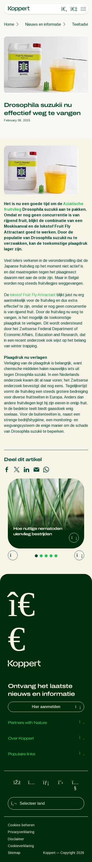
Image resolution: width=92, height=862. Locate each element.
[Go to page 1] (36, 555)
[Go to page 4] (51, 555)
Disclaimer (16, 839)
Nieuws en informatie (43, 24)
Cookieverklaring (21, 846)
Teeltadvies (82, 24)
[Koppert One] (73, 9)
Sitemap (14, 853)
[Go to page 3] (46, 555)
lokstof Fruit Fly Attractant (33, 295)
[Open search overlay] (64, 9)
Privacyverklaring (21, 832)
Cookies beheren (21, 825)
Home (9, 24)
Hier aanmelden (57, 707)
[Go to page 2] (41, 555)
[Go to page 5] (55, 555)
